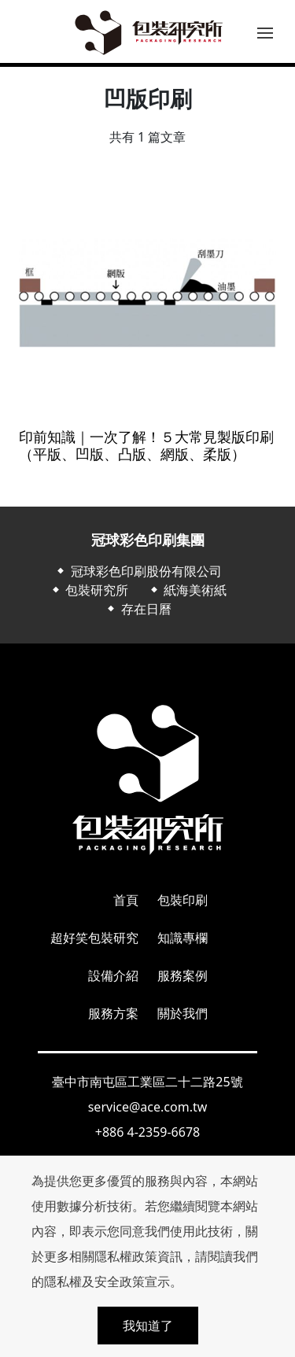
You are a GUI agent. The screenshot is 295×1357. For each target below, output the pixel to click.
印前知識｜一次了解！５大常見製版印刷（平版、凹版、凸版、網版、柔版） (146, 446)
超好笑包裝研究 (94, 937)
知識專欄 (182, 937)
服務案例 (182, 975)
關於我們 (182, 1013)
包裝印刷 (182, 900)
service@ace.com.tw (148, 1106)
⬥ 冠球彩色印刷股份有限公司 (137, 571)
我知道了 (148, 1325)
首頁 (125, 900)
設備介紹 (113, 975)
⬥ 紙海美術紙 (187, 590)
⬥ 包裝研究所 (89, 590)
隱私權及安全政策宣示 (107, 1281)
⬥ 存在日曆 (138, 609)
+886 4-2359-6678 (147, 1132)
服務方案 (113, 1013)
